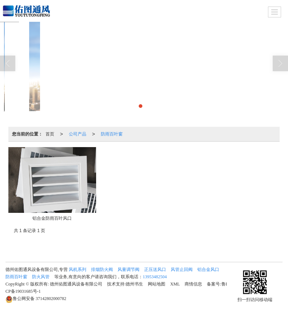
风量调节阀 (128, 269)
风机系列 (77, 269)
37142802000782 (35, 298)
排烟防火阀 (102, 269)
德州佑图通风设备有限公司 (76, 284)
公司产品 (77, 134)
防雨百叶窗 (112, 134)
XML (175, 284)
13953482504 (155, 276)
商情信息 (193, 284)
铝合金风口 (208, 269)
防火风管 (41, 276)
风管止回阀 (182, 269)
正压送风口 (155, 269)
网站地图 (156, 284)
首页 (50, 134)
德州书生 (134, 284)
